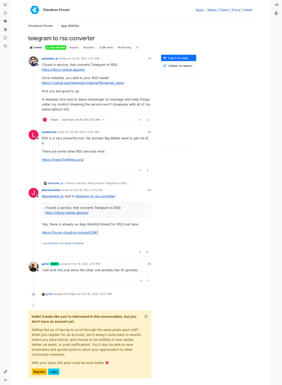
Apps (200, 10)
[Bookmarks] (5, 38)
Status (212, 10)
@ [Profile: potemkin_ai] (52, 196)
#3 (149, 190)
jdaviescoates (51, 190)
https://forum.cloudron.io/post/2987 (70, 232)
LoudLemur (49, 132)
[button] (5, 371)
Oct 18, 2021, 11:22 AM (88, 190)
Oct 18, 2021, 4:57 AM (85, 58)
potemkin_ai (50, 58)
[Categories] (5, 5)
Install (247, 10)
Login (53, 371)
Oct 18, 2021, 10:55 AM (84, 132)
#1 (149, 58)
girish (45, 263)
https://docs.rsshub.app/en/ (63, 70)
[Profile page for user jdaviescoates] (33, 193)
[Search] (5, 46)
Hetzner (79, 243)
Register (39, 371)
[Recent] (5, 13)
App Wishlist (55, 47)
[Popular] (5, 29)
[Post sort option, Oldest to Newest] (178, 66)
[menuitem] (276, 5)
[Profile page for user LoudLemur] (33, 135)
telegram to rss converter (95, 196)
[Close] (146, 316)
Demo (224, 10)
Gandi (68, 243)
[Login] (276, 5)
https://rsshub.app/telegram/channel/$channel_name (83, 83)
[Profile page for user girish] (33, 267)
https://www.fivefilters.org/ (63, 160)
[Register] (276, 13)
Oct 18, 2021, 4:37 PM (86, 263)
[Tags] (5, 21)
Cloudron (53, 243)
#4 (149, 263)
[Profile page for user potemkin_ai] (33, 61)
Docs (236, 10)
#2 (149, 132)
